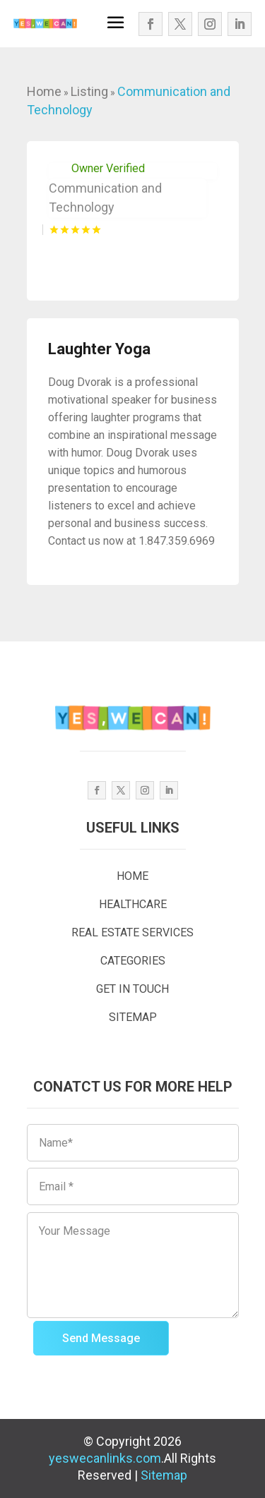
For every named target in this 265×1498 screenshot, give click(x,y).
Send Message (101, 1338)
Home (44, 91)
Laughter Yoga (99, 349)
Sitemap (164, 1475)
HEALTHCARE (133, 904)
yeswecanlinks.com (105, 1458)
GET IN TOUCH (132, 989)
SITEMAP (133, 1017)
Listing (89, 91)
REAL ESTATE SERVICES (132, 932)
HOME (132, 876)
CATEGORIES (132, 960)
